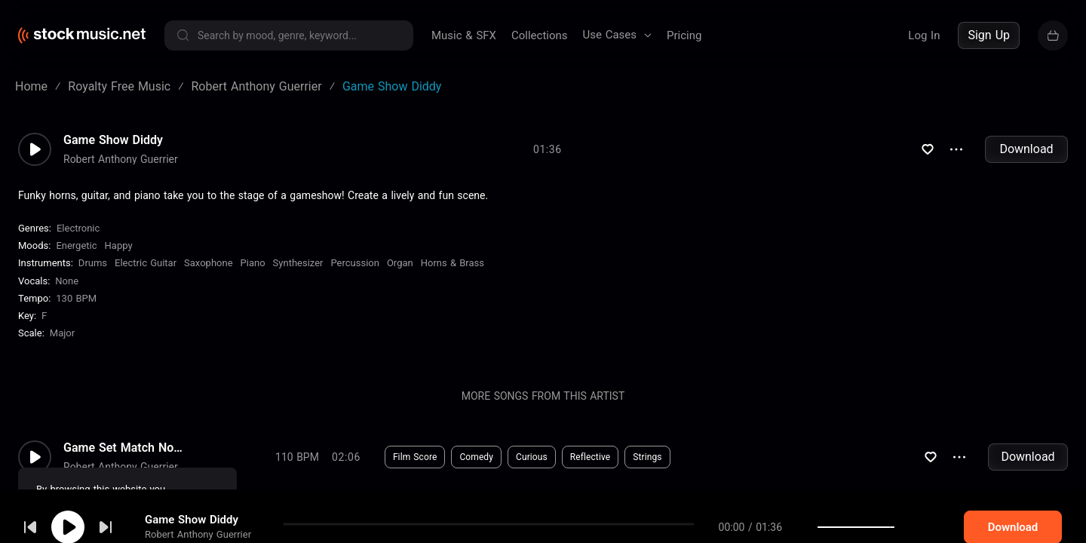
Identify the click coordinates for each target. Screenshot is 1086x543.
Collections (539, 35)
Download (1026, 149)
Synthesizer (298, 262)
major (62, 333)
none (66, 281)
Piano (253, 262)
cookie (101, 502)
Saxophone (208, 262)
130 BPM (76, 298)
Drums (92, 262)
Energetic (76, 245)
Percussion (354, 262)
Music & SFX (463, 35)
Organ (400, 262)
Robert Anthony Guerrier (120, 159)
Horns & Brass (452, 262)
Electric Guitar (145, 262)
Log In (924, 35)
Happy (119, 245)
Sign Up (989, 35)
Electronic (78, 228)
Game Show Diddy (113, 140)
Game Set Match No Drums (123, 448)
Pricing (684, 35)
